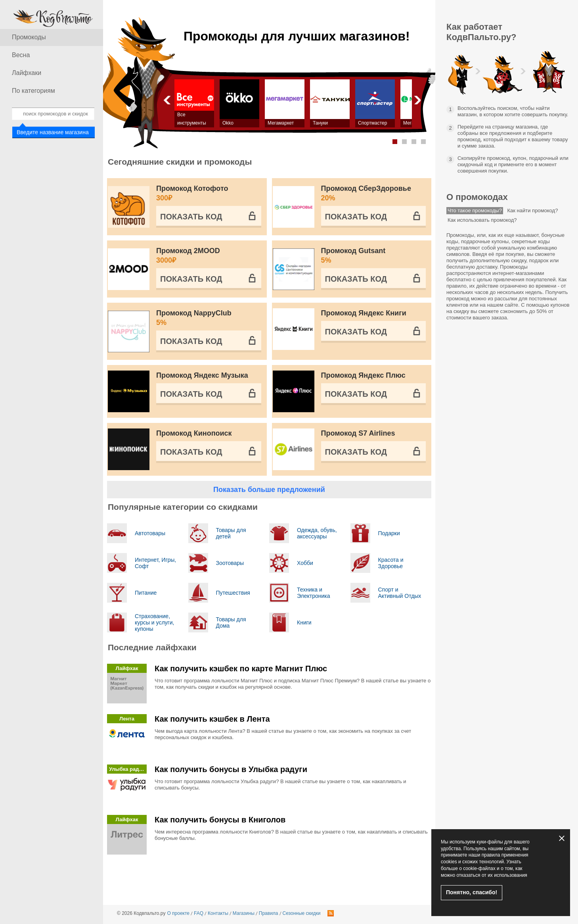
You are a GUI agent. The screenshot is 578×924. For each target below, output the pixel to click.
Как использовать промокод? (482, 220)
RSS (330, 913)
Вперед (417, 100)
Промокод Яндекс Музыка (202, 375)
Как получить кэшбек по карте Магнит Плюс (241, 668)
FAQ (198, 913)
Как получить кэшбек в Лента (212, 719)
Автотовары (150, 533)
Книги (304, 622)
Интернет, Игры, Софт (155, 563)
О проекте (178, 913)
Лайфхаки (26, 72)
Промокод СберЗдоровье (373, 193)
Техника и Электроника (313, 592)
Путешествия (233, 593)
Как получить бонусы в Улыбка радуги (231, 769)
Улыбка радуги (128, 769)
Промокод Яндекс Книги (363, 313)
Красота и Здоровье (391, 563)
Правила (268, 913)
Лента (126, 719)
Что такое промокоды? (475, 210)
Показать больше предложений (269, 490)
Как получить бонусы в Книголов (220, 819)
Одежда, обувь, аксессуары (317, 533)
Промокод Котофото (208, 193)
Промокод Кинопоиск (194, 433)
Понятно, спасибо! (471, 892)
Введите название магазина (52, 132)
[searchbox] (53, 114)
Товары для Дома (231, 622)
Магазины (244, 913)
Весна (21, 55)
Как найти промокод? (532, 210)
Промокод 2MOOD (208, 256)
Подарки (389, 533)
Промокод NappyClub (208, 318)
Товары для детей (231, 533)
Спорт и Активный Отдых (399, 592)
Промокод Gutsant (373, 256)
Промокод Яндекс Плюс (363, 375)
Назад (166, 100)
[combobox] (53, 114)
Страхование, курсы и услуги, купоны (154, 622)
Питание (146, 593)
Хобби (305, 563)
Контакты (218, 913)
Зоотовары (230, 563)
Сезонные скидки (302, 913)
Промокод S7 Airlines (358, 433)
